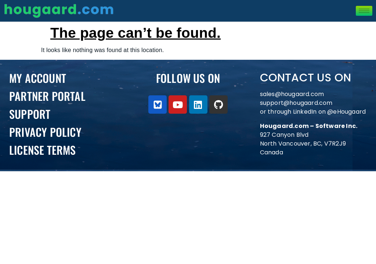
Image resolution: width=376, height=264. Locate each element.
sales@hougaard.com (293, 94)
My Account (37, 78)
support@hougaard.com (296, 103)
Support (29, 114)
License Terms (42, 150)
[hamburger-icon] (364, 11)
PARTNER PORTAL (47, 96)
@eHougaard (346, 111)
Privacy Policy (45, 132)
